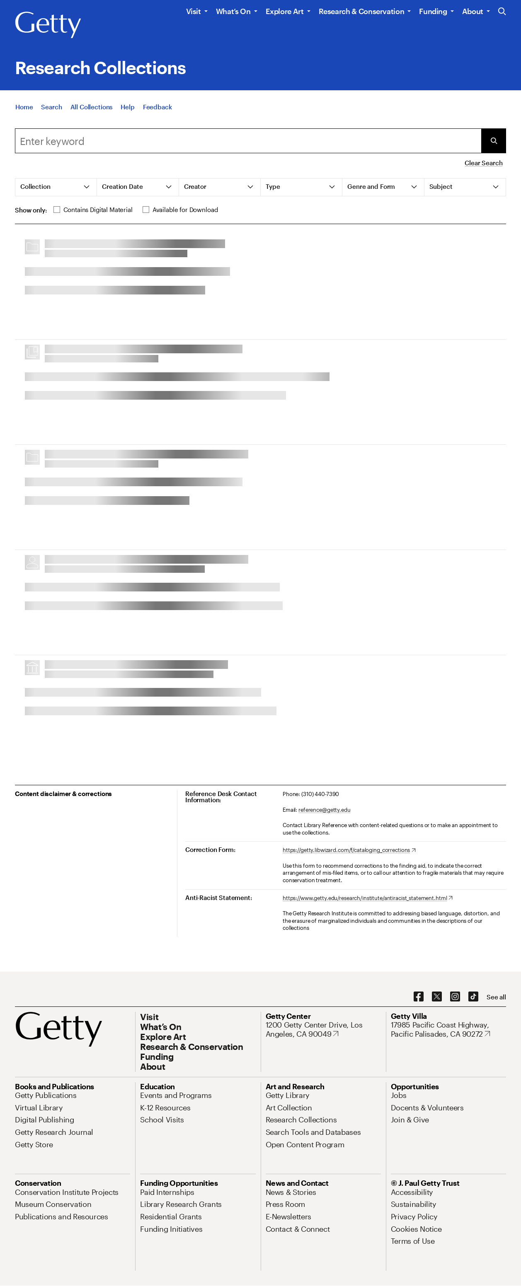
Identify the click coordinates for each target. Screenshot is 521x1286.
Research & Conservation (362, 11)
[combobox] (248, 140)
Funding (433, 11)
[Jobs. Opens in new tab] (399, 1095)
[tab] (56, 187)
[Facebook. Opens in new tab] (419, 997)
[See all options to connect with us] (496, 997)
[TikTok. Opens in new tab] (473, 997)
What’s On (233, 11)
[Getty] (48, 25)
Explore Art (285, 11)
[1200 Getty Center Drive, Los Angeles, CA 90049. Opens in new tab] (323, 1029)
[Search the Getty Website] (502, 11)
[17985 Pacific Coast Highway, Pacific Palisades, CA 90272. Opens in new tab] (448, 1029)
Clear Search (483, 162)
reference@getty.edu (324, 809)
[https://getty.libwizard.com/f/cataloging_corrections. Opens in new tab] (349, 850)
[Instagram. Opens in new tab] (455, 997)
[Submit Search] (493, 140)
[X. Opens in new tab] (437, 997)
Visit (193, 11)
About (472, 11)
